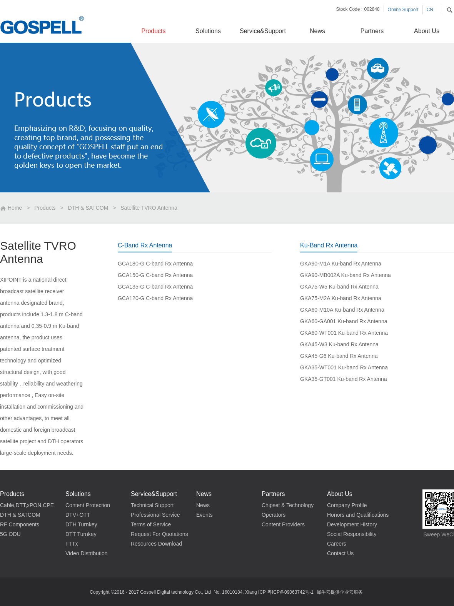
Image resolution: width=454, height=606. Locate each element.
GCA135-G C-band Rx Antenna (155, 287)
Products (44, 208)
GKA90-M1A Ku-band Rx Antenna (340, 263)
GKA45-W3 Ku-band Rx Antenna (339, 344)
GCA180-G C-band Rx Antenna (155, 263)
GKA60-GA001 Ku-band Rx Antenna (343, 321)
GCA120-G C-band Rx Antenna (155, 298)
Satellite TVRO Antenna (148, 208)
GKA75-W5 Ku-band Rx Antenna (339, 287)
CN (430, 9)
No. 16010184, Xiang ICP (240, 592)
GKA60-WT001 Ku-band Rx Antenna (344, 333)
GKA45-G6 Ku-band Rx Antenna (339, 356)
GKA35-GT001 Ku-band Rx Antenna (343, 379)
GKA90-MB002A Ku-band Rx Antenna (345, 275)
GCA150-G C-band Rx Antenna (155, 275)
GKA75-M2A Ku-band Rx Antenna (340, 298)
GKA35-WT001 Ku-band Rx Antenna (344, 367)
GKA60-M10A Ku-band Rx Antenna (342, 310)
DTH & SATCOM (88, 208)
